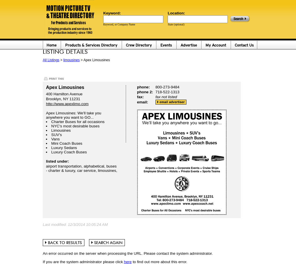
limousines (71, 60)
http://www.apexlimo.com (67, 104)
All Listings (51, 60)
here (128, 262)
